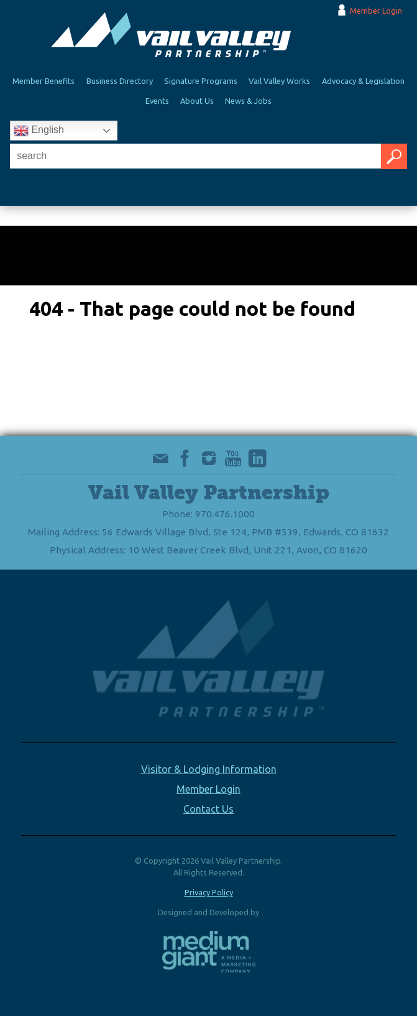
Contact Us (208, 809)
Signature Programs (200, 80)
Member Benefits (43, 80)
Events (157, 100)
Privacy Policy (209, 892)
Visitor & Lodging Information (209, 769)
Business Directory (119, 80)
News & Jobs (248, 100)
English (39, 130)
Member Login (376, 10)
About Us (197, 100)
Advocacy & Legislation (363, 80)
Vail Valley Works (279, 80)
